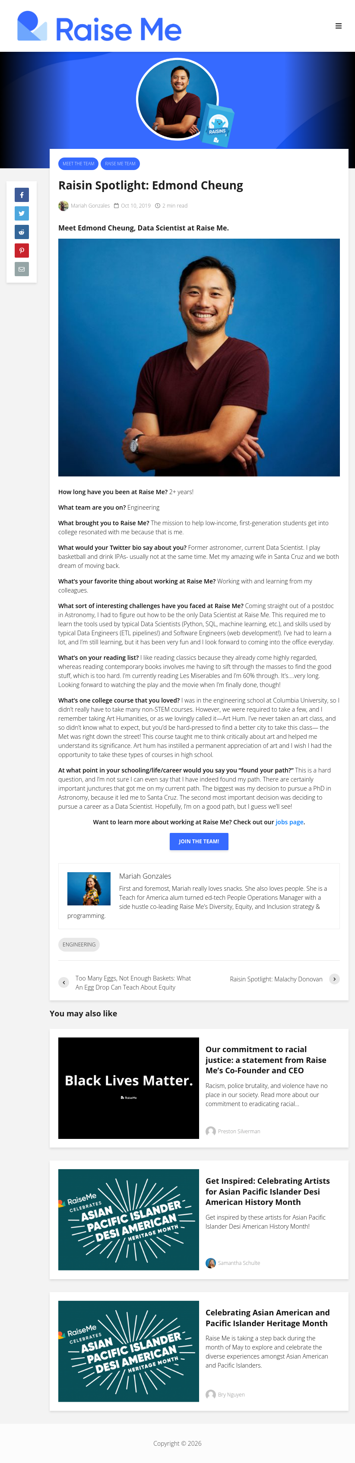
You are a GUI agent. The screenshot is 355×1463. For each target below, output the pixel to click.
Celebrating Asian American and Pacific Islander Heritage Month (268, 1317)
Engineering (79, 944)
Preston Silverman (233, 1131)
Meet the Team (78, 164)
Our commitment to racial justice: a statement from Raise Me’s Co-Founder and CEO (266, 1059)
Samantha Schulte (233, 1263)
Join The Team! (199, 841)
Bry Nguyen (225, 1395)
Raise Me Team (120, 164)
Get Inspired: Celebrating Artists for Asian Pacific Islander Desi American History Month (268, 1191)
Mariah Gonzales (84, 206)
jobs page (289, 822)
